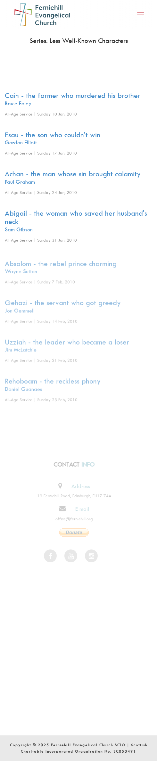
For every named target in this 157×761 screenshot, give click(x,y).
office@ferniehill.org (72, 518)
